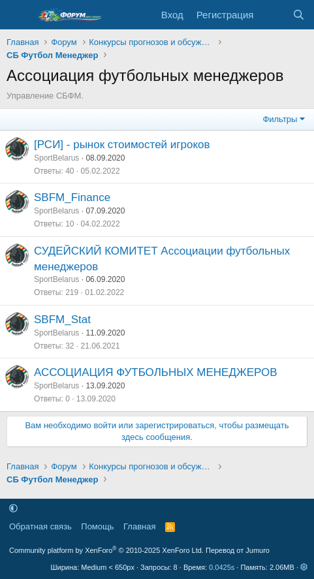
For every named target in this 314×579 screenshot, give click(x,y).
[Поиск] (298, 15)
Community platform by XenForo (106, 550)
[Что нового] (272, 15)
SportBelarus (56, 158)
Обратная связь (40, 526)
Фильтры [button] (279, 119)
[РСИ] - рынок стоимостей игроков (122, 144)
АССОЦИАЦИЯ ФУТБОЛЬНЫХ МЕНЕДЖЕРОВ (155, 372)
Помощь (97, 526)
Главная (139, 526)
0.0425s (221, 567)
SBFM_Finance (72, 197)
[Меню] (18, 15)
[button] (13, 508)
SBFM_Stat (62, 319)
